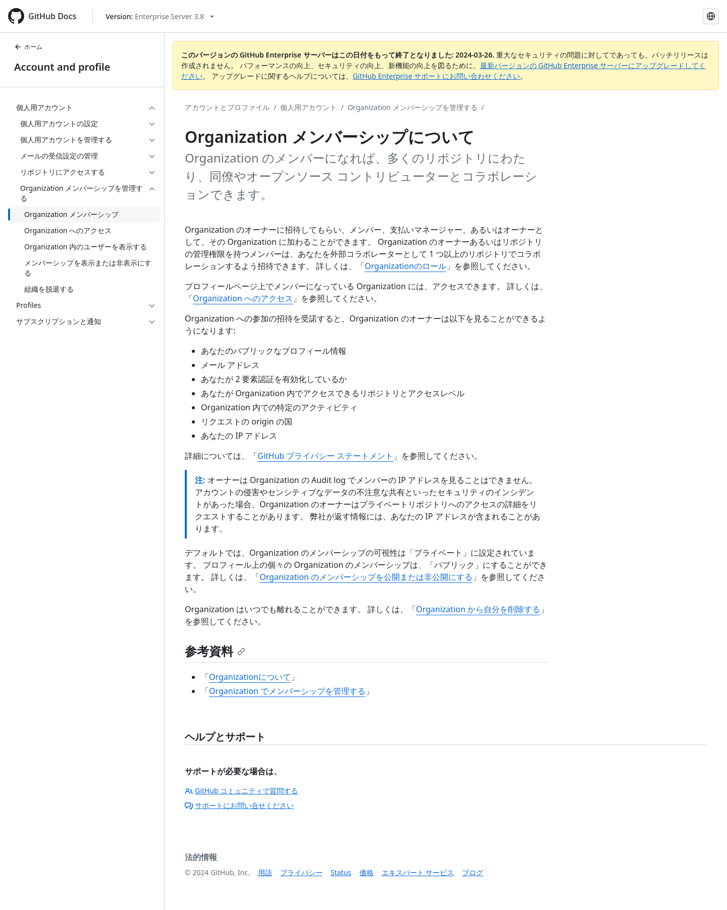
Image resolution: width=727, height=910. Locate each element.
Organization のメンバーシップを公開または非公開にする (366, 576)
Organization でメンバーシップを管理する (287, 691)
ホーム (28, 46)
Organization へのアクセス (243, 298)
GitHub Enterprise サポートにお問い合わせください (437, 76)
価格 (366, 872)
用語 (265, 872)
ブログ (472, 872)
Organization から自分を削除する (478, 609)
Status (341, 872)
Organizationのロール (405, 266)
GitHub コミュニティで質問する (241, 790)
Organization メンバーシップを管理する (412, 107)
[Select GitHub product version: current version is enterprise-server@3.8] (160, 16)
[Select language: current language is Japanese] (711, 16)
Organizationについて (250, 676)
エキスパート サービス (418, 872)
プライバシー (301, 872)
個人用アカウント (308, 107)
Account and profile (62, 67)
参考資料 (215, 651)
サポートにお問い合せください (239, 805)
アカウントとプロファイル (227, 107)
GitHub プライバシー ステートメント (325, 455)
